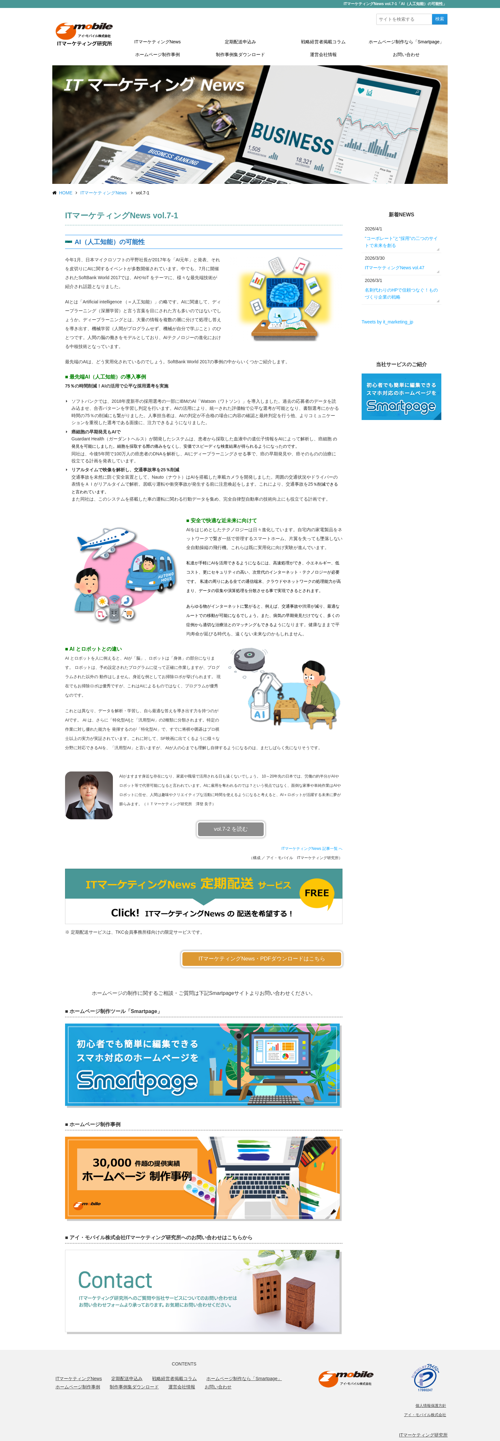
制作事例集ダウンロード (240, 54)
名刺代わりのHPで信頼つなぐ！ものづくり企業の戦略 (401, 293)
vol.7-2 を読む (231, 829)
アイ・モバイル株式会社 (425, 1415)
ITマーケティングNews (157, 41)
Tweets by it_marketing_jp (387, 321)
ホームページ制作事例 (157, 54)
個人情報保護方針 (430, 1405)
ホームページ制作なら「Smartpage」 (406, 41)
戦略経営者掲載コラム (323, 41)
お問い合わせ (406, 54)
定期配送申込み (240, 41)
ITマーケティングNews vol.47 (394, 267)
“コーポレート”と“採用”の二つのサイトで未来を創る (401, 242)
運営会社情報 (323, 54)
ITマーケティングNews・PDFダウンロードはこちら (261, 959)
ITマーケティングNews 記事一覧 (310, 848)
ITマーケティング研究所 (423, 1434)
